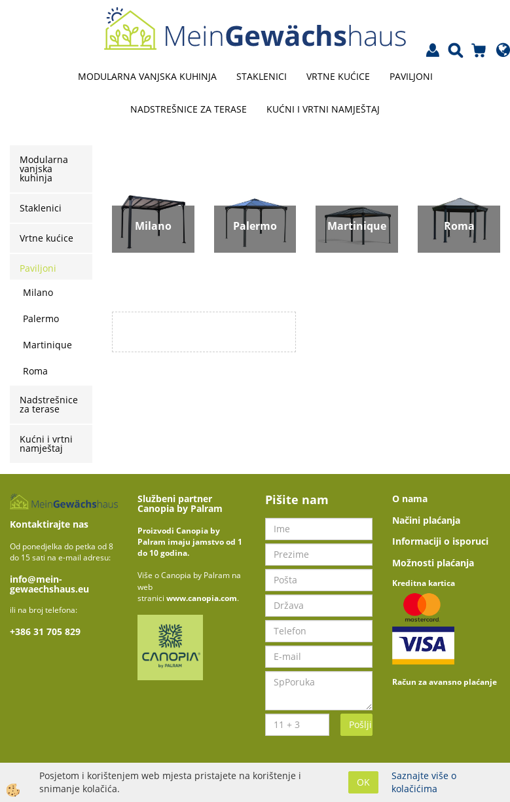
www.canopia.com (201, 598)
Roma (35, 371)
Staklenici (261, 76)
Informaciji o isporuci (440, 541)
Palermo (41, 318)
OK (363, 782)
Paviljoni (411, 76)
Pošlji (360, 724)
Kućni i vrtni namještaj (323, 109)
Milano (38, 292)
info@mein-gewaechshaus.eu (49, 584)
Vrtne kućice (338, 76)
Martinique (47, 344)
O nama (410, 498)
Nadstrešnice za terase (188, 109)
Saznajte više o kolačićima (424, 782)
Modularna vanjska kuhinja (147, 76)
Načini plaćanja (426, 520)
